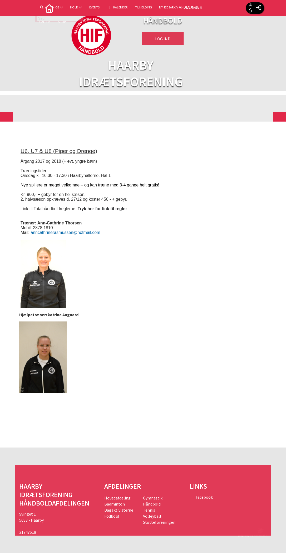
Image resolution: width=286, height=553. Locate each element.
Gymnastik (152, 498)
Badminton (114, 504)
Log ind (162, 38)
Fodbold (111, 516)
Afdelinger (224, 8)
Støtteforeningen (159, 522)
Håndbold (152, 504)
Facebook (204, 497)
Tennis (149, 510)
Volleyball (152, 516)
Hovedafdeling (117, 498)
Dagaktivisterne (118, 510)
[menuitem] (27, 8)
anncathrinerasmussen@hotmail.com (65, 232)
